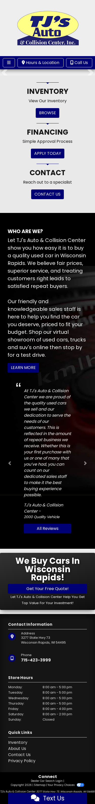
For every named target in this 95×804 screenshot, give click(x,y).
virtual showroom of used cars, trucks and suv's (47, 339)
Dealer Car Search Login (47, 781)
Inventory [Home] (17, 742)
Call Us (79, 63)
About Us (17, 748)
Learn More (23, 368)
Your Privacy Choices (66, 785)
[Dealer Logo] (47, 28)
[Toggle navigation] (9, 62)
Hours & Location (40, 63)
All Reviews (48, 528)
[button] (4, 72)
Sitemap (39, 785)
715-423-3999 (36, 660)
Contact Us (19, 755)
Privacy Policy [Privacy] (21, 761)
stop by (72, 347)
